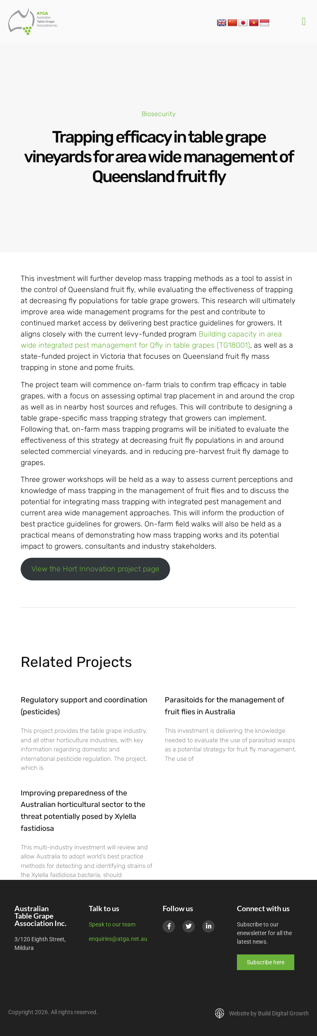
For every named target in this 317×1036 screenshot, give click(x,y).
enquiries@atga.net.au (118, 938)
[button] (304, 21)
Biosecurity (159, 114)
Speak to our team (112, 924)
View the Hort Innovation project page (95, 568)
